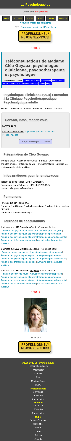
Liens (38, 431)
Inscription (38, 27)
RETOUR (35, 48)
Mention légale (38, 381)
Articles (38, 435)
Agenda (38, 439)
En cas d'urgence (38, 420)
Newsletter (38, 424)
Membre (44, 12)
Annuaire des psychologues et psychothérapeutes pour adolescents (33, 237)
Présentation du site (38, 366)
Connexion (25, 27)
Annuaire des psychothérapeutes (17, 230)
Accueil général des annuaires (35, 23)
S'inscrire (38, 395)
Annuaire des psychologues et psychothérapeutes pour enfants (31, 234)
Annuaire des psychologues (48, 230)
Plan (38, 377)
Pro (36, 12)
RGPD (38, 385)
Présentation (50, 27)
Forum (38, 428)
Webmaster (38, 370)
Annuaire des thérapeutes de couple (18, 240)
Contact (38, 373)
